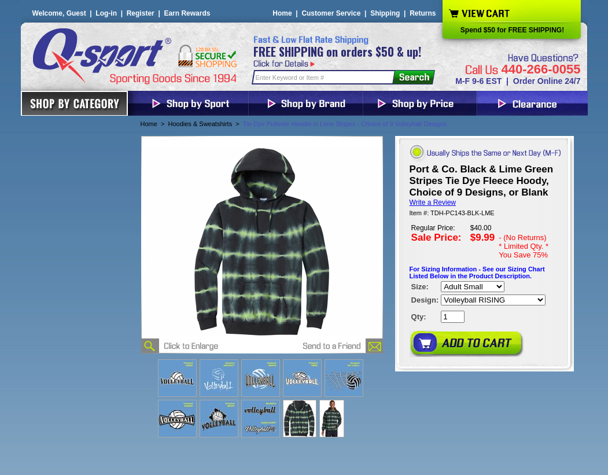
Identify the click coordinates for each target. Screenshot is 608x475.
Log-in (106, 13)
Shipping (385, 13)
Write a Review (433, 202)
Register (140, 13)
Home (282, 13)
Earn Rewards (187, 13)
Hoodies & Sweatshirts (200, 123)
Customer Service (330, 13)
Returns (423, 13)
